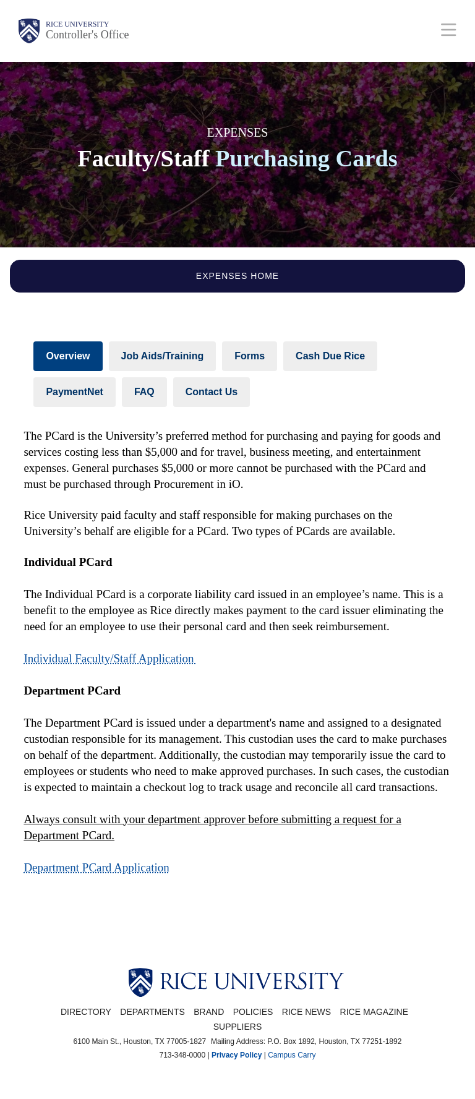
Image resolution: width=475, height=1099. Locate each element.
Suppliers (237, 1026)
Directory (86, 1011)
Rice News (306, 1011)
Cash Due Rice (330, 356)
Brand (209, 1011)
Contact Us (212, 392)
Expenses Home (237, 276)
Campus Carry (291, 1055)
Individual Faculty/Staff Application (110, 658)
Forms (249, 356)
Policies (253, 1011)
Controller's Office (87, 34)
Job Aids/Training (162, 356)
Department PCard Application (96, 867)
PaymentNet (74, 392)
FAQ (144, 392)
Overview (68, 356)
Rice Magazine (374, 1011)
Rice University (77, 24)
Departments (152, 1011)
